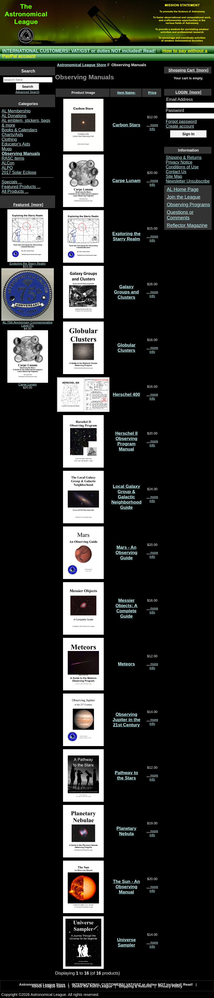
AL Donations (14, 115)
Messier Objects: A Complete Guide (127, 608)
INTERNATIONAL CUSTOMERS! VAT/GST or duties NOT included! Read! (79, 50)
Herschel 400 (126, 394)
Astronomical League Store (81, 65)
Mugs (7, 149)
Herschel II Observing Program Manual (126, 441)
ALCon (8, 163)
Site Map (174, 176)
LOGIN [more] (188, 92)
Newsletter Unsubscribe (188, 181)
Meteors (126, 663)
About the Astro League (92, 986)
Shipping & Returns (183, 157)
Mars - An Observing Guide (126, 552)
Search (28, 71)
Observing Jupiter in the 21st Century (126, 719)
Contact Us (176, 171)
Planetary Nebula (127, 831)
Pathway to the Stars (126, 775)
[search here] (28, 79)
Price (152, 93)
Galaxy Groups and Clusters (126, 292)
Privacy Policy (170, 986)
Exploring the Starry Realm (27, 262)
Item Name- (126, 93)
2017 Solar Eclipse (19, 172)
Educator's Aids (16, 144)
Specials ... (12, 182)
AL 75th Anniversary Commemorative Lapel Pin (27, 322)
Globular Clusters (126, 348)
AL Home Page (183, 189)
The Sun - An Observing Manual (126, 886)
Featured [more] (28, 205)
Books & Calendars (19, 130)
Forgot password (181, 121)
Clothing (9, 139)
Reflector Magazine (187, 225)
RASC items (13, 158)
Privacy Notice (179, 162)
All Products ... (15, 191)
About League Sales (49, 986)
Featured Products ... (21, 186)
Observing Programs (188, 204)
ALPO (7, 168)
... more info (152, 127)
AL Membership (16, 111)
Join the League (183, 197)
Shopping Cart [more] (188, 70)
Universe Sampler (126, 942)
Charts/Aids (12, 134)
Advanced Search (27, 92)
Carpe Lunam (27, 383)
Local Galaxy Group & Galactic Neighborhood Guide (126, 497)
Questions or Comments (180, 215)
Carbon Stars (126, 124)
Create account (180, 126)
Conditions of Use (182, 167)
